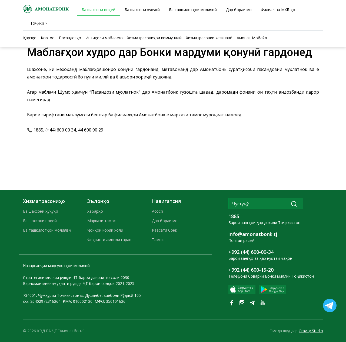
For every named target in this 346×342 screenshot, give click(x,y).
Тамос (158, 239)
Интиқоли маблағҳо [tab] (104, 37)
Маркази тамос (101, 220)
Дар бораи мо (165, 220)
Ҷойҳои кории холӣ (105, 230)
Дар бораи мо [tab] (239, 9)
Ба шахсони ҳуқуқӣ (40, 211)
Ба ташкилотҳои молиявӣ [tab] (193, 9)
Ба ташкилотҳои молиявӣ (47, 230)
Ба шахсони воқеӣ (40, 220)
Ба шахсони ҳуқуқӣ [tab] (142, 9)
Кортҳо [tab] (48, 37)
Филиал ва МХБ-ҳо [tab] (278, 9)
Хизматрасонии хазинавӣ (209, 37)
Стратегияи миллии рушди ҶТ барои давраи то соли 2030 (76, 277)
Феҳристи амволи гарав (109, 239)
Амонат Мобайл (252, 37)
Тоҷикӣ (37, 23)
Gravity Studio (311, 330)
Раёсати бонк (164, 230)
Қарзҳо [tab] (29, 37)
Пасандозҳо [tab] (70, 37)
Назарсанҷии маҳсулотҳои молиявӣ (56, 265)
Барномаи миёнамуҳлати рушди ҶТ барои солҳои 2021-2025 (78, 283)
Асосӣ (157, 211)
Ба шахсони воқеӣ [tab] (98, 9)
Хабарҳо (95, 211)
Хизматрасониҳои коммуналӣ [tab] (154, 37)
